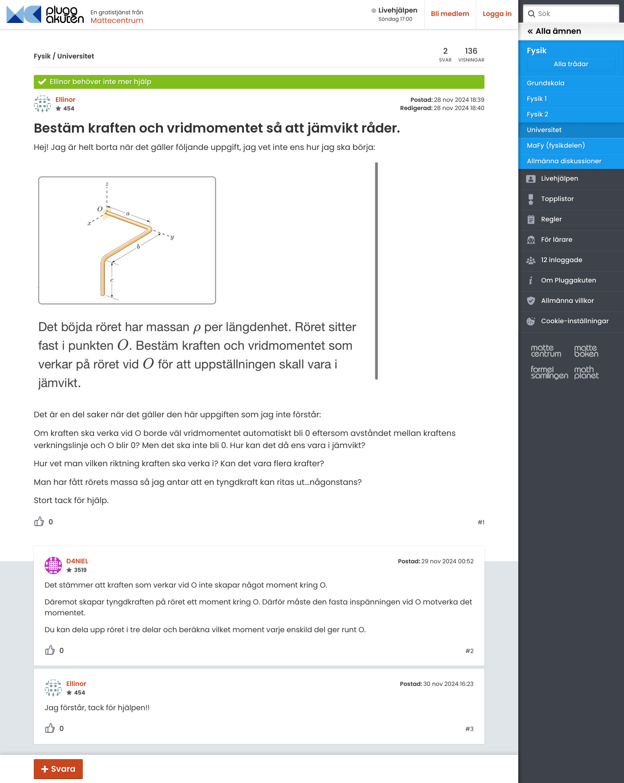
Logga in (497, 14)
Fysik (42, 56)
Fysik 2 (537, 114)
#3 (469, 729)
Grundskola (546, 83)
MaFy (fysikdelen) (556, 145)
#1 (481, 522)
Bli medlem (450, 14)
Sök (531, 14)
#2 (469, 651)
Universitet (75, 56)
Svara (63, 769)
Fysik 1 (537, 99)
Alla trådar (571, 64)
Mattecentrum (117, 20)
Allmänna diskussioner (564, 161)
